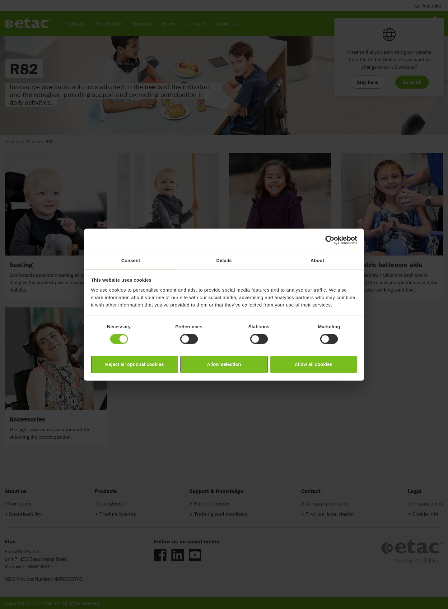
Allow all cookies (313, 364)
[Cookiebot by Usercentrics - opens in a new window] (330, 240)
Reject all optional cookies (134, 364)
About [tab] (317, 260)
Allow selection (224, 364)
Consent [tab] (130, 260)
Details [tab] (224, 260)
